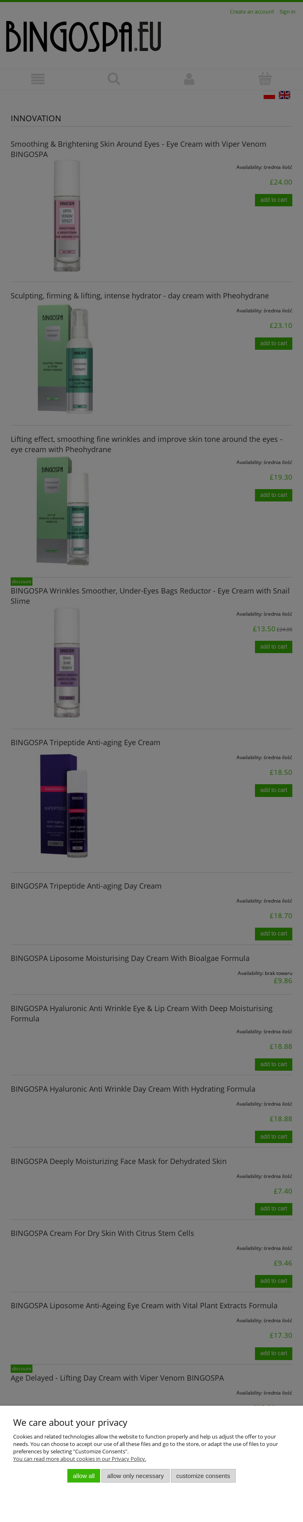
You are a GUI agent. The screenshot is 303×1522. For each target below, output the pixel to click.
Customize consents (203, 1475)
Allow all (84, 1475)
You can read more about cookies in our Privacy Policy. (79, 1458)
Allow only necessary (135, 1475)
